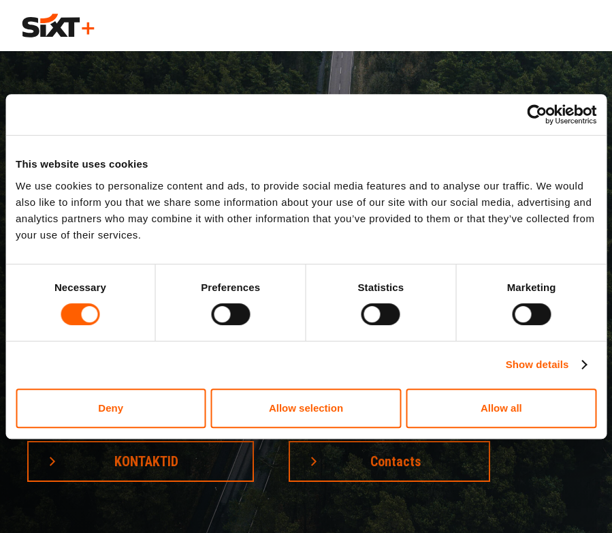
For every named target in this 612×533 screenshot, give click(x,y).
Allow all (501, 408)
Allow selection (306, 408)
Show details (537, 364)
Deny (110, 408)
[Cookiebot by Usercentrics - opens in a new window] (536, 114)
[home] (58, 25)
